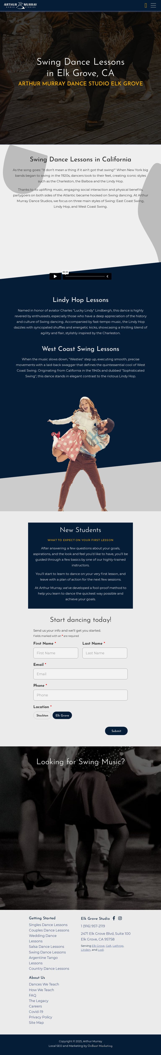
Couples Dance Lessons (49, 930)
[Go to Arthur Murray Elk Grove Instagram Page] (120, 918)
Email (39, 665)
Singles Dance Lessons (48, 925)
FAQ (32, 995)
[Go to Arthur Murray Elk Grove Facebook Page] (114, 918)
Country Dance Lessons (49, 968)
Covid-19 (36, 1012)
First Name (44, 644)
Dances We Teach (44, 984)
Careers (35, 1006)
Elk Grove (62, 715)
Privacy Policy (40, 1017)
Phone (39, 686)
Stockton (42, 715)
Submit (116, 731)
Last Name (93, 644)
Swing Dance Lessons (47, 952)
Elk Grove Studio (95, 919)
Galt (108, 945)
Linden (86, 949)
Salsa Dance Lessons (46, 946)
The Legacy (38, 1001)
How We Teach (41, 990)
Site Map (36, 1022)
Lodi (101, 949)
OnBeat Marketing (100, 1046)
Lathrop (118, 945)
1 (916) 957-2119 (93, 926)
